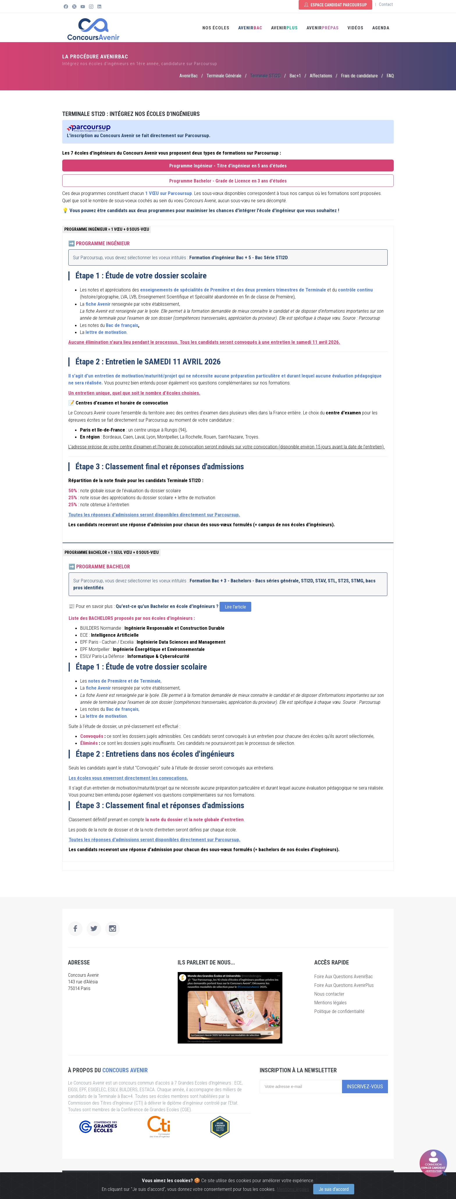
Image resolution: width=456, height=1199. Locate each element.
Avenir (323, 28)
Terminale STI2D (265, 75)
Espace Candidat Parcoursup (335, 5)
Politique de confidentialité (339, 1011)
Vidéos (356, 28)
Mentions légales (330, 1002)
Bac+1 (295, 75)
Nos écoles (215, 28)
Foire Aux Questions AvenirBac (343, 976)
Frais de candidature (359, 75)
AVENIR (250, 28)
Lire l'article (235, 607)
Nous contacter (329, 994)
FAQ (390, 75)
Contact (386, 4)
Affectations (321, 75)
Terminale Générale (223, 75)
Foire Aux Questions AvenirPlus (344, 985)
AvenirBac (188, 75)
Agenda (380, 28)
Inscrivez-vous (365, 1086)
